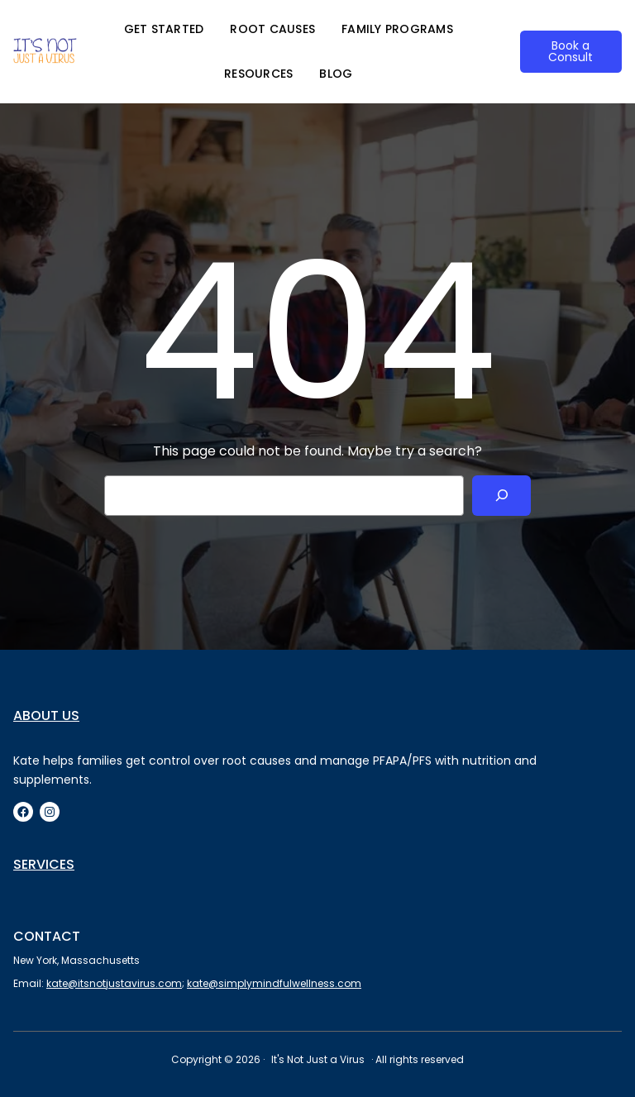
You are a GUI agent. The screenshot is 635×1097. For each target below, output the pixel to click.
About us (46, 715)
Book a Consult (570, 51)
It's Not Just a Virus (318, 1059)
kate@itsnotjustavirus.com (114, 983)
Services (43, 864)
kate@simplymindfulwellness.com (274, 983)
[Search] (501, 495)
